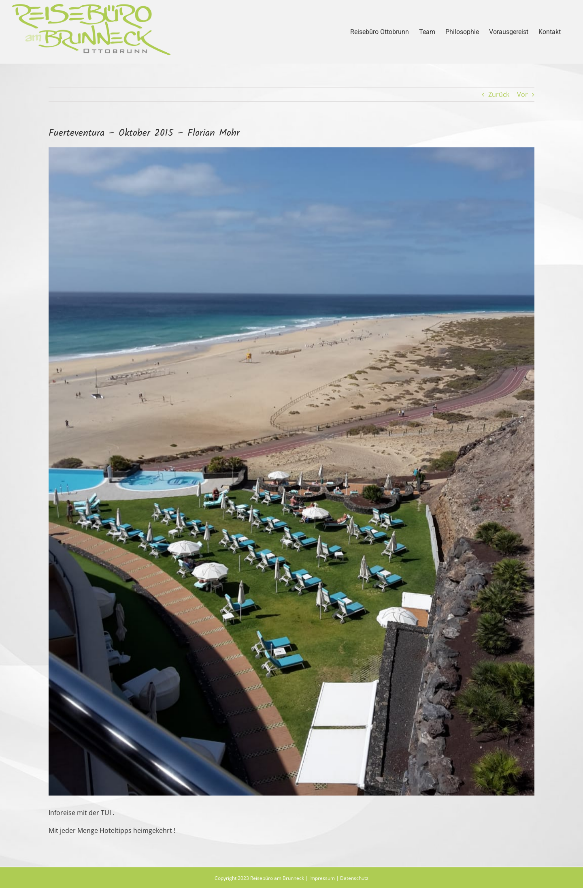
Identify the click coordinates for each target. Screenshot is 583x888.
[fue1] (291, 471)
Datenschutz (354, 878)
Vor (522, 94)
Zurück (498, 94)
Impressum (322, 878)
